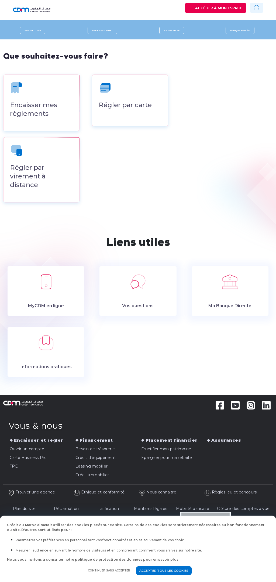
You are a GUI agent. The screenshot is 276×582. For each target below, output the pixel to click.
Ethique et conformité (99, 493)
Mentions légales (150, 509)
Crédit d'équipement (95, 458)
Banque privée (240, 30)
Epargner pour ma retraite (166, 458)
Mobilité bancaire (192, 509)
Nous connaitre (157, 493)
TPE (14, 467)
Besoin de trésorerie (95, 450)
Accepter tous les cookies (163, 571)
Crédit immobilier (92, 475)
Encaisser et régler (38, 441)
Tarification (108, 509)
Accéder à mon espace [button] (218, 8)
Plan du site (24, 509)
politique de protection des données (108, 559)
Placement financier (171, 441)
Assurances (226, 441)
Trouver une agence (31, 493)
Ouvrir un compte (27, 450)
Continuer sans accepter (109, 570)
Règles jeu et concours (230, 493)
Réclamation (66, 509)
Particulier (33, 30)
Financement (96, 441)
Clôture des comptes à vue (243, 509)
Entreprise (172, 30)
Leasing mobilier (91, 467)
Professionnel (102, 30)
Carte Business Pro (28, 458)
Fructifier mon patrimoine (166, 450)
